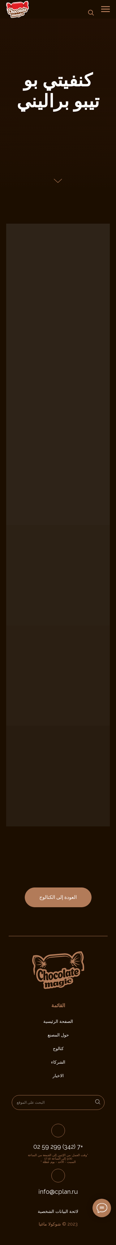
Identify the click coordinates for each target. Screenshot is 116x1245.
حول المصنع (58, 1034)
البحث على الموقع (31, 1102)
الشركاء (58, 1062)
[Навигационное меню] (105, 9)
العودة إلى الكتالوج (58, 897)
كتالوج (58, 1048)
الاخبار (58, 1075)
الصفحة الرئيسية (58, 1021)
